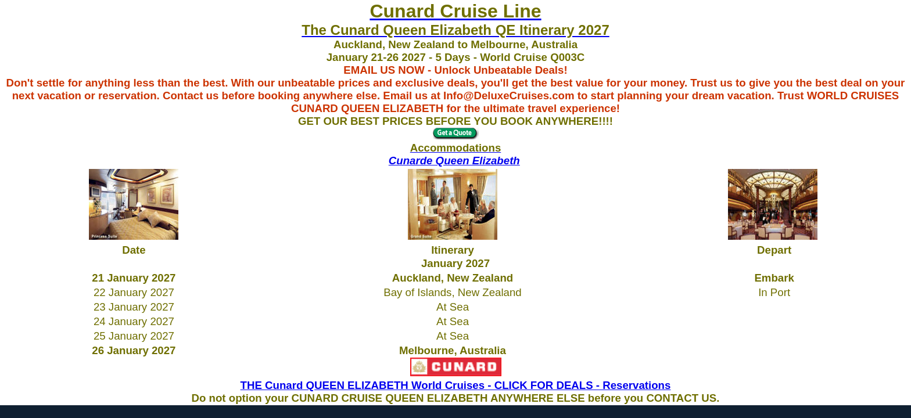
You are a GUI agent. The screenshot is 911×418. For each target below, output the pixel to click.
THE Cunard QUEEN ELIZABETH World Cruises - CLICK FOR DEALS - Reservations (456, 385)
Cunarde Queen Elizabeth (454, 160)
